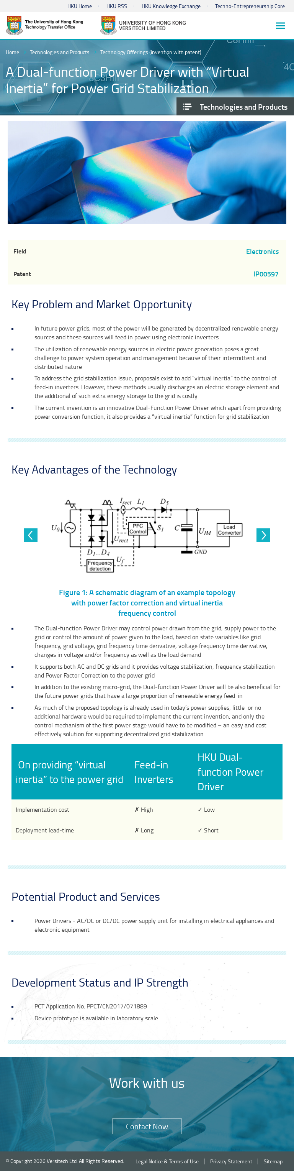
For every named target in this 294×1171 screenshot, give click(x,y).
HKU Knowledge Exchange (171, 6)
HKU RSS (116, 6)
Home (12, 52)
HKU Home (79, 6)
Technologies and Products (60, 52)
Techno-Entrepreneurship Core (250, 6)
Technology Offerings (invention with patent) (150, 52)
